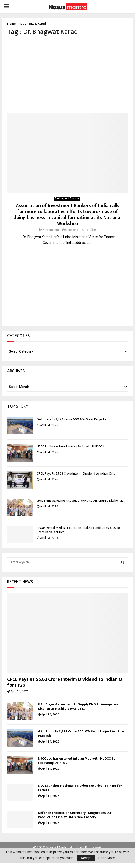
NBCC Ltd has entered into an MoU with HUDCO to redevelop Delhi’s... (76, 761)
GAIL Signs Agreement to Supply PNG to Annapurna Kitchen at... (81, 500)
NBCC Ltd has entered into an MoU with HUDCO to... (73, 446)
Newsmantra (51, 230)
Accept (86, 858)
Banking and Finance (67, 198)
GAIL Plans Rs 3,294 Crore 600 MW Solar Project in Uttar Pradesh (81, 733)
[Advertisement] (67, 74)
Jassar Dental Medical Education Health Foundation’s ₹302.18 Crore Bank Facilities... (78, 530)
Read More (106, 858)
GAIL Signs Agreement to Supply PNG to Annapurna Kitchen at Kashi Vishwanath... (78, 706)
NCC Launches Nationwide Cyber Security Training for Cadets (80, 788)
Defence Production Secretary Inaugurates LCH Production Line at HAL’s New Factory (75, 815)
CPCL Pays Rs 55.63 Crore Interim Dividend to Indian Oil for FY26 (66, 682)
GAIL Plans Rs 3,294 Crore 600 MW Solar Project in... (73, 419)
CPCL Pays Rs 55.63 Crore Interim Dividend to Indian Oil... (76, 473)
